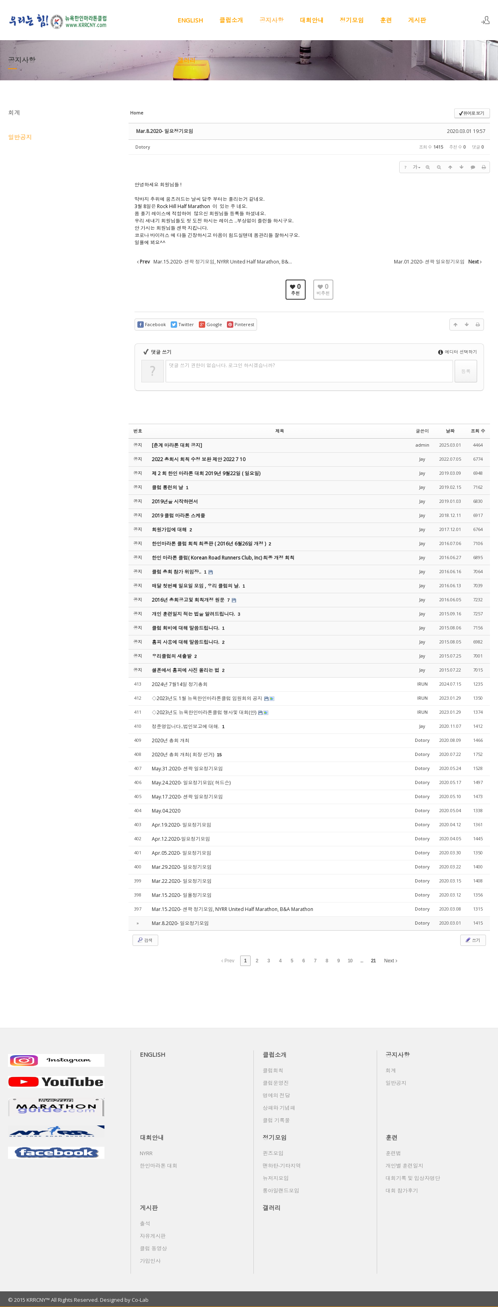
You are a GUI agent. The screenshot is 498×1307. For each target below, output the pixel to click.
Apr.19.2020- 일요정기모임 (181, 824)
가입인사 (150, 1260)
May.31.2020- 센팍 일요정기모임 (187, 768)
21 (373, 961)
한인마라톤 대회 (159, 1165)
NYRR (146, 1153)
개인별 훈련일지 (404, 1165)
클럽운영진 (276, 1082)
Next (390, 961)
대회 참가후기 (402, 1190)
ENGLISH (190, 20)
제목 (280, 431)
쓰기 (472, 940)
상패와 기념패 (279, 1107)
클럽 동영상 (153, 1248)
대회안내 (312, 20)
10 (350, 961)
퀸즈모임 (273, 1153)
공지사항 (271, 20)
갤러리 (187, 60)
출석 (145, 1223)
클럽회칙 (273, 1070)
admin (422, 445)
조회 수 (478, 431)
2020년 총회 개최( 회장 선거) (183, 754)
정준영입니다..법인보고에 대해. (186, 726)
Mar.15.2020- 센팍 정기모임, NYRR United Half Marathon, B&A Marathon (232, 909)
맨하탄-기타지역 (282, 1165)
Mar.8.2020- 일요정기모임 (164, 131)
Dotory (142, 147)
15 (219, 754)
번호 (137, 431)
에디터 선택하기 (457, 352)
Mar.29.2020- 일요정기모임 (182, 867)
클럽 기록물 (276, 1120)
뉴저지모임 (276, 1178)
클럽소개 (231, 20)
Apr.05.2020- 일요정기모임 (181, 853)
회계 (14, 112)
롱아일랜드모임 (281, 1190)
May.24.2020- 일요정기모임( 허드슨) (191, 782)
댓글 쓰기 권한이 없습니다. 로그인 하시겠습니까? (222, 365)
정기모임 (352, 20)
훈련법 (393, 1153)
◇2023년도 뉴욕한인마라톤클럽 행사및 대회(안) (204, 712)
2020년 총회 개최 (171, 740)
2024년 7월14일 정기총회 (180, 684)
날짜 (450, 431)
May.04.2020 (166, 810)
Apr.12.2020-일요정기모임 (181, 838)
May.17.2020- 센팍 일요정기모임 (187, 796)
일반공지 (20, 137)
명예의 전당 (276, 1095)
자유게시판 (153, 1236)
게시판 (417, 20)
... (361, 961)
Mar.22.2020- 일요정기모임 (182, 881)
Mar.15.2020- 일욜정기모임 (182, 895)
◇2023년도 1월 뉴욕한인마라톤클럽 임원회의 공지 (207, 698)
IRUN (422, 684)
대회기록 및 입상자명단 (413, 1178)
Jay (422, 459)
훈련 (386, 20)
